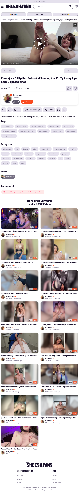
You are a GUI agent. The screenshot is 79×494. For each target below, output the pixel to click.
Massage (52, 158)
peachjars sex (71, 131)
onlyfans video (18, 158)
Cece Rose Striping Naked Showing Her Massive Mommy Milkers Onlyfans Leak (59, 355)
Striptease (30, 158)
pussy (14, 163)
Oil (60, 158)
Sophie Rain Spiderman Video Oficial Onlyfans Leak (59, 293)
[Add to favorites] (3, 109)
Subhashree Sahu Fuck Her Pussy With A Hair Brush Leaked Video (59, 231)
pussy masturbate (60, 149)
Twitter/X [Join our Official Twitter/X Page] (43, 1)
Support (20, 476)
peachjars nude (68, 126)
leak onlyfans (53, 154)
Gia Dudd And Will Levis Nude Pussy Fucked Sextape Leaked (19, 418)
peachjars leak (7, 126)
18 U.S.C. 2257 (57, 483)
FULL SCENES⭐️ (65, 14)
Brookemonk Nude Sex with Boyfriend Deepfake (19, 324)
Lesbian (5, 154)
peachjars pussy (57, 131)
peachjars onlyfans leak (27, 131)
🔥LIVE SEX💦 (14, 14)
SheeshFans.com (36, 490)
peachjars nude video (9, 131)
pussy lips (65, 154)
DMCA (54, 479)
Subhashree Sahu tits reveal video (14, 293)
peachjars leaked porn (38, 126)
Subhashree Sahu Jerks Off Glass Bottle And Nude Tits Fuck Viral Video (59, 262)
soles (67, 158)
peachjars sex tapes (9, 136)
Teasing (5, 163)
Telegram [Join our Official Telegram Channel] (35, 1)
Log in (19, 483)
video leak (41, 158)
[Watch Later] (9, 109)
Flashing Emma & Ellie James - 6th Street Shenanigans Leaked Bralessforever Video (19, 231)
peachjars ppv (43, 131)
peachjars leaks (54, 126)
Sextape (25, 149)
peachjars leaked (21, 126)
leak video (6, 158)
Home (4, 20)
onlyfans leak (40, 154)
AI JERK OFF (39, 14)
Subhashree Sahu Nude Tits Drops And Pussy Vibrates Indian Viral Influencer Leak (19, 262)
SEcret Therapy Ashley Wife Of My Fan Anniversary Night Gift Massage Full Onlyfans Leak (19, 355)
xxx (17, 149)
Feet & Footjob (17, 154)
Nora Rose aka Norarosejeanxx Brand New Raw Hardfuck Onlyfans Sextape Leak (19, 387)
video (22, 163)
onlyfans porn (13, 20)
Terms (54, 476)
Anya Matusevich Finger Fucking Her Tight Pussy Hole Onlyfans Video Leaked (59, 418)
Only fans (29, 154)
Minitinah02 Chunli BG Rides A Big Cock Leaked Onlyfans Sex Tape (59, 387)
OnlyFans (73, 149)
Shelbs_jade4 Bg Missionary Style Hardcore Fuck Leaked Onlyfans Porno (59, 324)
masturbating (45, 149)
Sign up (19, 479)
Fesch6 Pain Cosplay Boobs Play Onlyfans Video (19, 449)
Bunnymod (18, 95)
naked (34, 149)
